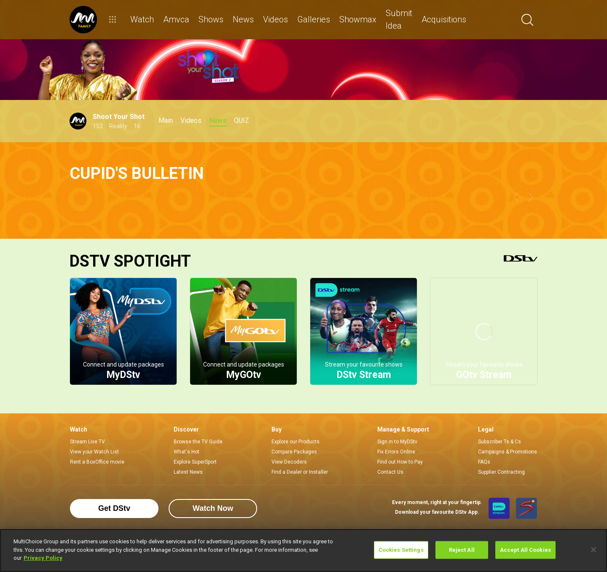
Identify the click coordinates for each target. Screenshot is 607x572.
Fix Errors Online (396, 452)
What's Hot (186, 452)
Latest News (188, 472)
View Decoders (289, 462)
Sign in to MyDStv (397, 442)
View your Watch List (94, 452)
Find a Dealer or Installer (299, 472)
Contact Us (390, 472)
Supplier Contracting (501, 472)
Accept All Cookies (525, 550)
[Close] (593, 549)
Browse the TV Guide (198, 442)
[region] (303, 550)
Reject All (462, 550)
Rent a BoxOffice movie (97, 462)
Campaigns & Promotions (507, 452)
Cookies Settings (401, 550)
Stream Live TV (87, 442)
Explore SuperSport (195, 462)
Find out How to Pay (400, 462)
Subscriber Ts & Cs (499, 442)
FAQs (484, 462)
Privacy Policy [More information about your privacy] (43, 558)
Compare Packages (294, 452)
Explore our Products (295, 442)
